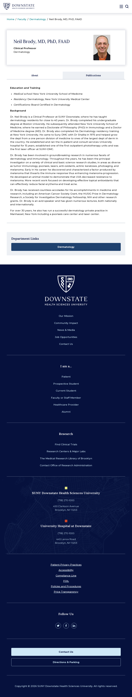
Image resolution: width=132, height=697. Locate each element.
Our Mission (66, 316)
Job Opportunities (66, 337)
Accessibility (66, 570)
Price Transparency (66, 591)
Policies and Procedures (66, 586)
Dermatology (37, 19)
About (34, 75)
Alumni (66, 411)
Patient (66, 376)
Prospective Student (66, 383)
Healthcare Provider (66, 404)
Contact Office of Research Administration (66, 465)
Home (10, 19)
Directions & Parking (66, 662)
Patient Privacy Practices (66, 564)
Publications (93, 75)
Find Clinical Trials (66, 444)
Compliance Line (66, 575)
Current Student (66, 390)
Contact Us (66, 344)
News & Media (66, 330)
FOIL (66, 581)
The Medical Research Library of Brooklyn (66, 458)
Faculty (21, 19)
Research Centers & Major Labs (66, 451)
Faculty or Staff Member (66, 397)
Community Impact (66, 323)
